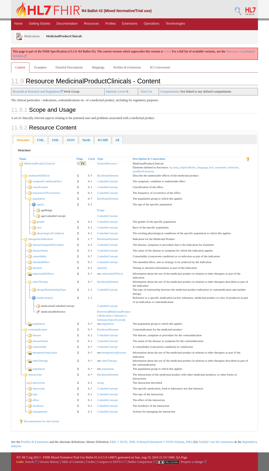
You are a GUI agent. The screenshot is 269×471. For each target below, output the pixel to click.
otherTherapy (40, 281)
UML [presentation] (40, 140)
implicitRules (188, 167)
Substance (120, 315)
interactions (35, 374)
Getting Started (39, 23)
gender (41, 221)
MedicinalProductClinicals (39, 163)
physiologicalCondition (50, 233)
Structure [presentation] (23, 140)
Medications (27, 36)
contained (220, 167)
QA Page (181, 457)
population (39, 198)
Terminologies (175, 23)
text (211, 167)
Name (23, 158)
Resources (91, 23)
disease (37, 335)
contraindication (37, 329)
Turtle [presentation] (86, 140)
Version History (49, 462)
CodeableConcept (107, 181)
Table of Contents (72, 462)
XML (113, 442)
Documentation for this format (39, 421)
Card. (91, 158)
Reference (103, 311)
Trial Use (146, 91)
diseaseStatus (40, 250)
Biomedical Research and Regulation (38, 91)
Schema (142, 442)
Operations (151, 23)
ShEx (189, 442)
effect (36, 400)
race (39, 227)
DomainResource (107, 163)
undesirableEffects (39, 175)
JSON (123, 442)
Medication (105, 315)
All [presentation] (117, 140)
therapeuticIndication (40, 238)
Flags (79, 158)
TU (83, 163)
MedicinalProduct (120, 311)
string (100, 382)
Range (101, 210)
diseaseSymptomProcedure (48, 244)
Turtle (202, 442)
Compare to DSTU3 (111, 462)
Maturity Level (115, 91)
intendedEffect (41, 262)
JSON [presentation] (70, 140)
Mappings (98, 67)
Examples (40, 67)
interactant (39, 388)
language (202, 167)
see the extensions (222, 442)
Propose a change (193, 462)
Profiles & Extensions (127, 67)
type (35, 394)
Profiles (110, 23)
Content (20, 67)
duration (37, 267)
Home (18, 23)
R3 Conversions (160, 67)
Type (100, 158)
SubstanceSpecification (110, 319)
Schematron (154, 442)
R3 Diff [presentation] (103, 140)
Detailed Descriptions (69, 67)
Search (31, 462)
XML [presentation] (55, 140)
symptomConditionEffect (47, 181)
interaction (39, 382)
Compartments (169, 91)
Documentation (67, 23)
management (40, 411)
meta (176, 167)
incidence (38, 405)
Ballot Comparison (142, 462)
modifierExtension (143, 171)
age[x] (40, 204)
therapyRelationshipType (51, 289)
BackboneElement (107, 175)
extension (233, 167)
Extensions (130, 23)
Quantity (102, 267)
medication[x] (45, 297)
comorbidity (40, 256)
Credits (90, 462)
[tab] (23, 140)
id (170, 167)
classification (40, 187)
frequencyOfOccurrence (46, 192)
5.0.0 (167, 51)
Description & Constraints (149, 158)
